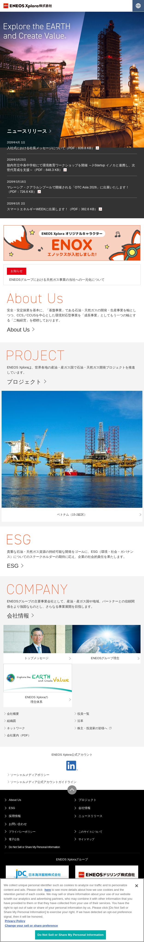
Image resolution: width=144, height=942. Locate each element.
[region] (72, 910)
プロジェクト (24, 382)
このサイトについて (90, 831)
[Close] (137, 886)
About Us (18, 329)
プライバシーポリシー (22, 831)
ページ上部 (72, 789)
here (48, 889)
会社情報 (18, 616)
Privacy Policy (15, 921)
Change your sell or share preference (31, 925)
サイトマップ (86, 839)
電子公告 (14, 839)
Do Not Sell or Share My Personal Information (34, 847)
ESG (13, 566)
